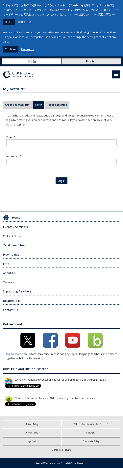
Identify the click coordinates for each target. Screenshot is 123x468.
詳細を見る (25, 22)
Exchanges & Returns (61, 449)
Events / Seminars (15, 227)
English (91, 61)
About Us (9, 273)
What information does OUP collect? (91, 424)
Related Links (12, 301)
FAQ (6, 264)
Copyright (90, 432)
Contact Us (10, 310)
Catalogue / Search (16, 245)
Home (16, 217)
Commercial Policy (91, 441)
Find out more (13, 354)
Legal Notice (32, 441)
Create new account (18, 105)
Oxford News (12, 236)
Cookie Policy (32, 432)
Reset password (57, 105)
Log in (39, 105)
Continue (10, 49)
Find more (27, 49)
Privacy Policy (32, 424)
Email (10, 137)
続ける (9, 22)
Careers (8, 282)
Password (13, 156)
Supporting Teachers (17, 291)
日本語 (32, 61)
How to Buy (11, 254)
